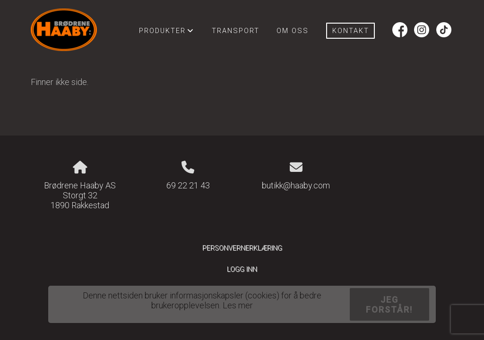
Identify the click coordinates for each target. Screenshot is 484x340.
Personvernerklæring (242, 248)
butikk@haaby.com (296, 185)
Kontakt (350, 30)
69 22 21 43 (188, 185)
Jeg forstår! (389, 304)
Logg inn (242, 269)
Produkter (166, 33)
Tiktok (443, 30)
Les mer (238, 305)
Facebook (399, 30)
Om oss (293, 30)
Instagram (421, 30)
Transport (235, 30)
